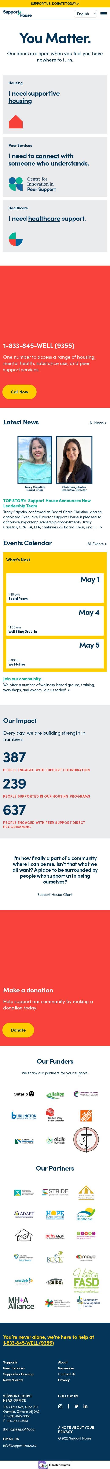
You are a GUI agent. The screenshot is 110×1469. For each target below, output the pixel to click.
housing (20, 100)
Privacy (63, 1380)
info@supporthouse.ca (19, 1445)
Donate (18, 1030)
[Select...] (85, 13)
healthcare (44, 218)
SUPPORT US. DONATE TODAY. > (55, 3)
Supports (10, 1362)
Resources (66, 1368)
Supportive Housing (18, 1374)
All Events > (97, 543)
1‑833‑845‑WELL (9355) (28, 1343)
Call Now (19, 392)
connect (47, 155)
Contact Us (66, 1374)
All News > (98, 422)
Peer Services (14, 1368)
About (62, 1362)
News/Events (13, 1380)
